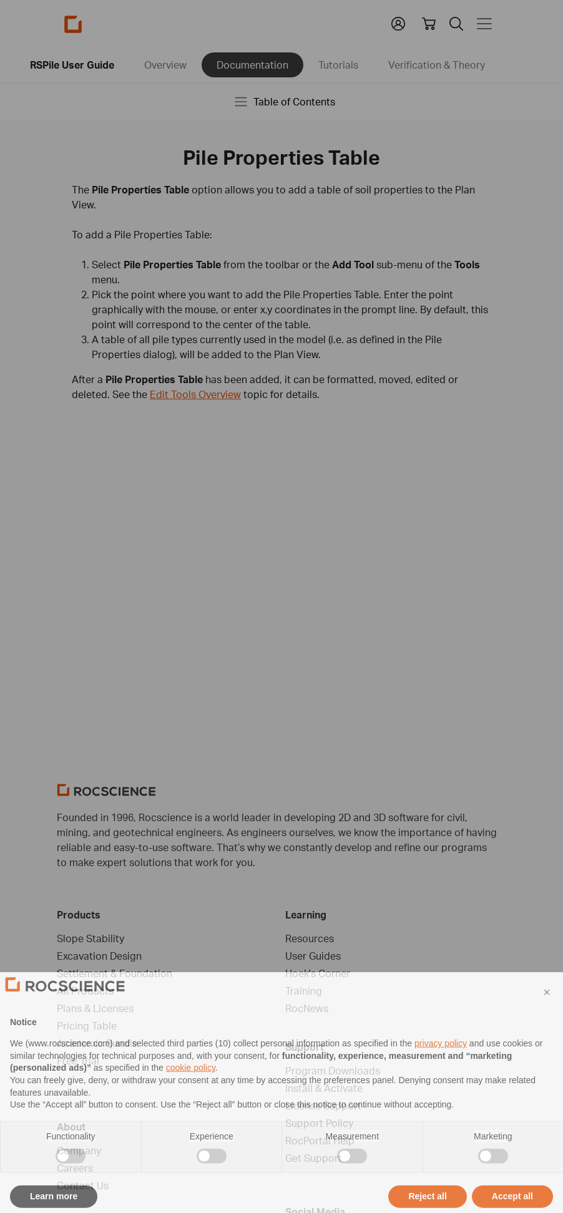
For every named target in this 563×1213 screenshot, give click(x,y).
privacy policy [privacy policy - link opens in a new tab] (440, 1065)
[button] (547, 1014)
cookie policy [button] (190, 1089)
